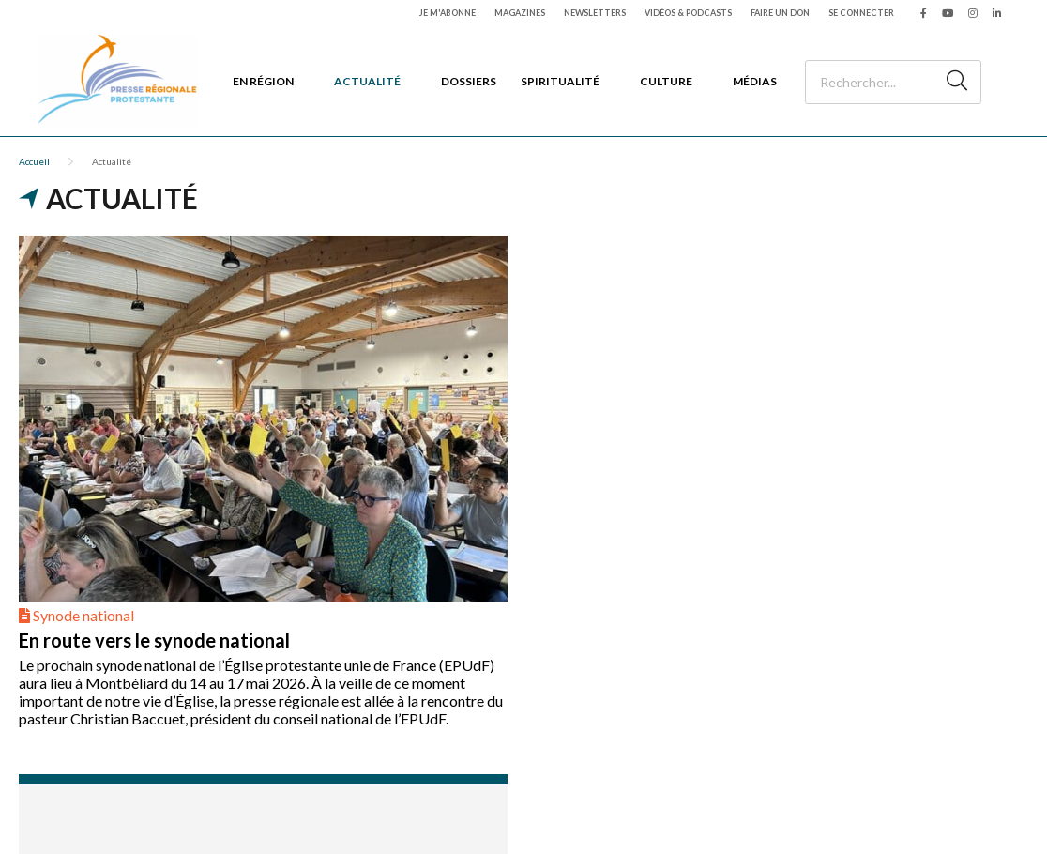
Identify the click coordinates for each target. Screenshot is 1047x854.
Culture (666, 81)
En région (263, 81)
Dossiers (468, 81)
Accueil (34, 161)
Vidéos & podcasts (688, 13)
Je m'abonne (447, 13)
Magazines (519, 13)
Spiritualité (560, 81)
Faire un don (780, 13)
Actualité (367, 81)
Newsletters (595, 13)
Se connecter (861, 13)
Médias (755, 81)
